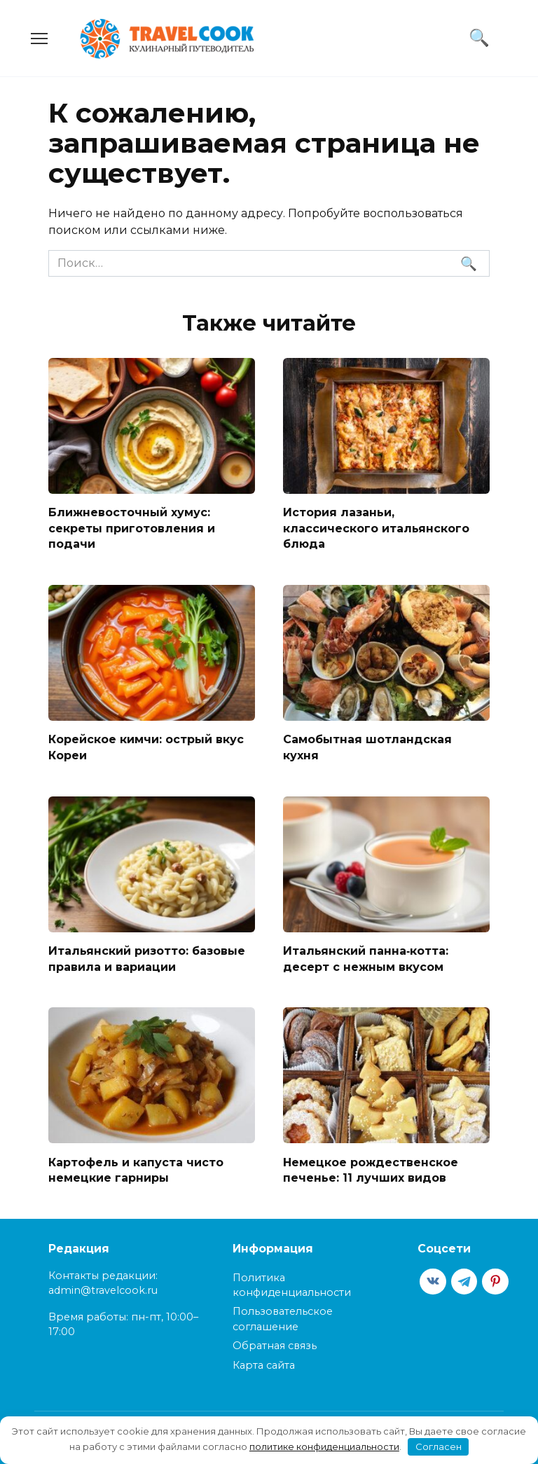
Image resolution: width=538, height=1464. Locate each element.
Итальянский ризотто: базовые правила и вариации (146, 957)
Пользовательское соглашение (283, 1317)
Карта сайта (264, 1363)
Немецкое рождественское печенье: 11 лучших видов (370, 1168)
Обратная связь (275, 1343)
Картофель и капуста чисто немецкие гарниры (135, 1168)
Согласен (438, 1446)
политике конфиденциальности (324, 1446)
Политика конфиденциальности (292, 1283)
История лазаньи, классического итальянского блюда (376, 528)
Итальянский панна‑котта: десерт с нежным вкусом (365, 957)
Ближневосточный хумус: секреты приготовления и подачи (131, 528)
